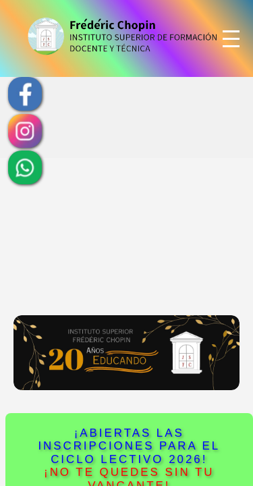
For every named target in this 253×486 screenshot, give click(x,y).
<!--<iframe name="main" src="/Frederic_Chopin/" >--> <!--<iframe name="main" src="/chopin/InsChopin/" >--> (126, 243)
